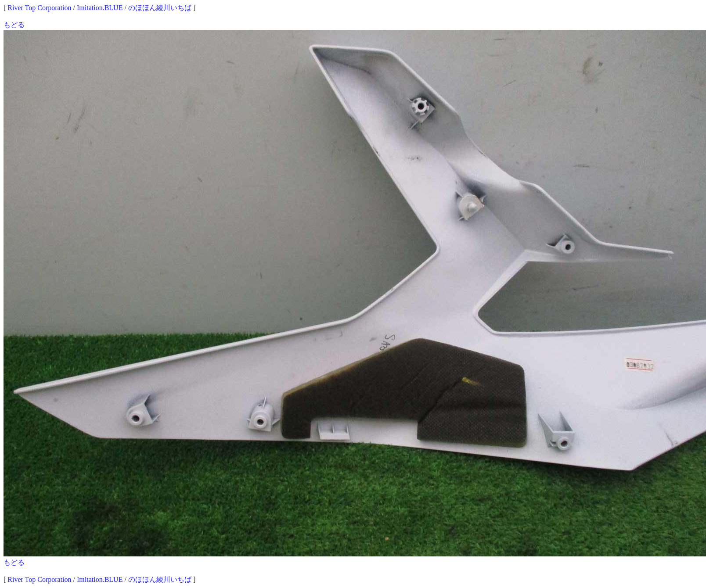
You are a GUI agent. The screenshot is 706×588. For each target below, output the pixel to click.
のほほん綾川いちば (159, 7)
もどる (14, 25)
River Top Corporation (39, 7)
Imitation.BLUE (99, 7)
